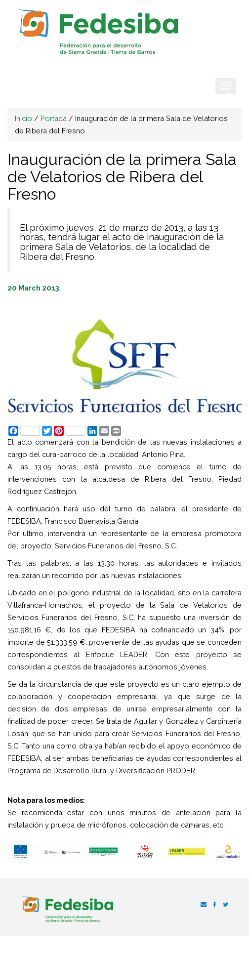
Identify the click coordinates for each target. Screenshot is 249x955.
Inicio (23, 118)
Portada (54, 118)
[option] (21, 851)
